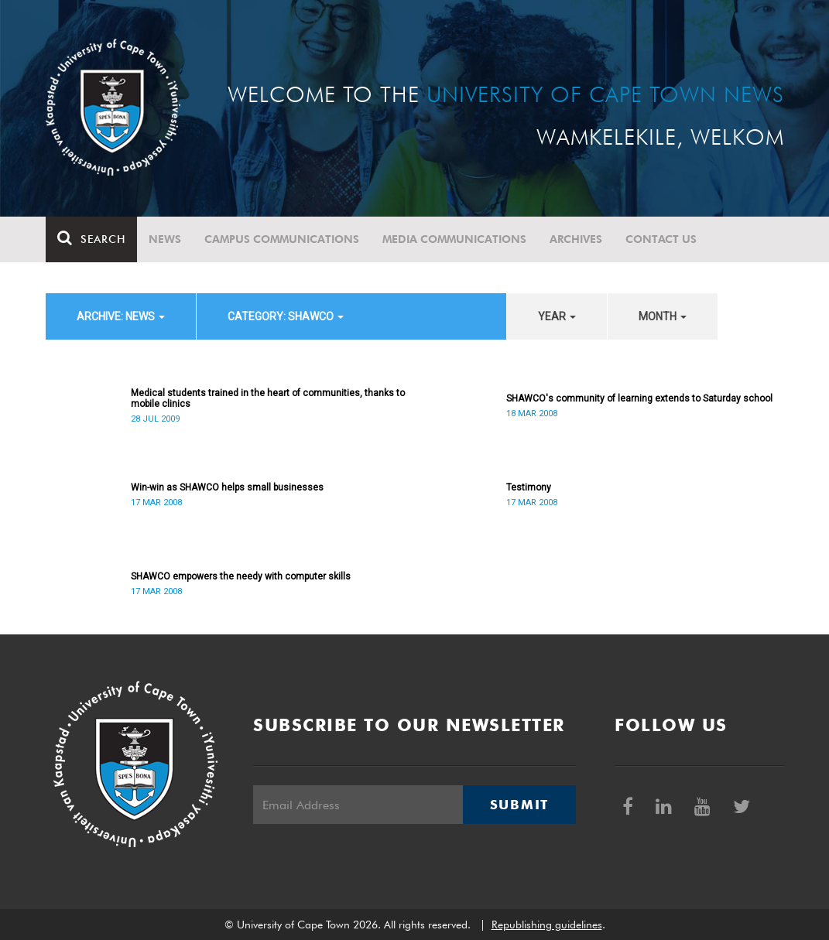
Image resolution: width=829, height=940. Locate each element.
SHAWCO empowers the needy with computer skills (241, 576)
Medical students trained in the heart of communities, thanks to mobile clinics (268, 398)
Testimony (528, 487)
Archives (576, 239)
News (165, 239)
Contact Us (661, 239)
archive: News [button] (121, 316)
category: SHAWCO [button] (286, 316)
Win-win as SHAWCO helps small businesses (227, 487)
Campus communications (281, 239)
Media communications (454, 239)
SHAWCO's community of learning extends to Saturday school (639, 398)
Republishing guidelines (547, 924)
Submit (519, 804)
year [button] (557, 316)
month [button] (663, 316)
